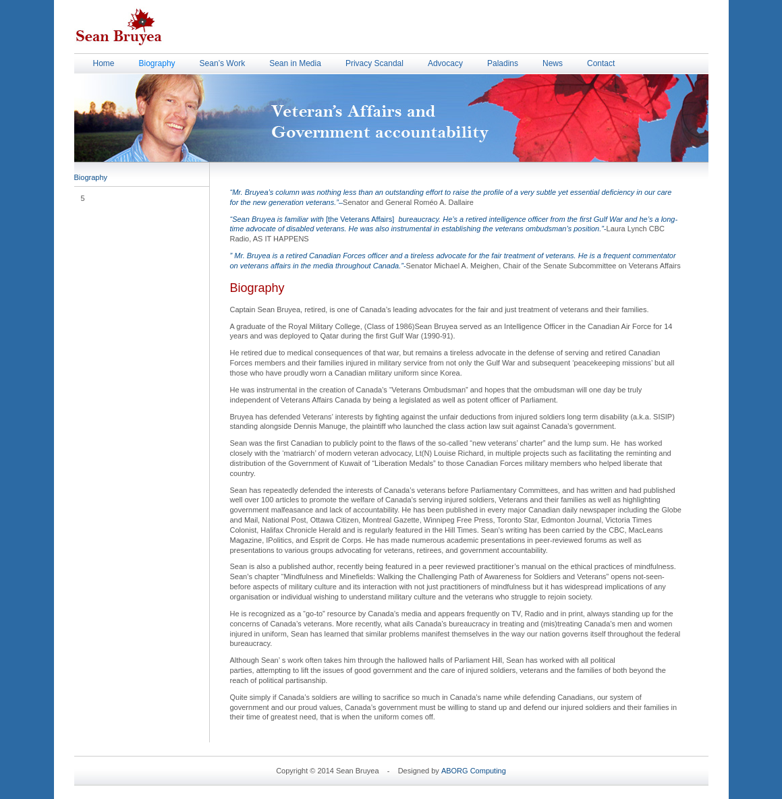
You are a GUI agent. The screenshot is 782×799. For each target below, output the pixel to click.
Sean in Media (295, 63)
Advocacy (445, 63)
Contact (601, 63)
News (552, 63)
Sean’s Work (223, 63)
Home (104, 63)
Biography (157, 63)
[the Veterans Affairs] (454, 220)
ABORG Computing (473, 771)
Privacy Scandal (374, 63)
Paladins (502, 63)
